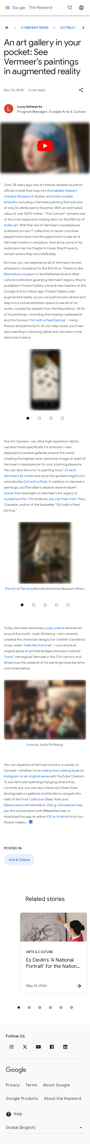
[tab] (18, 1007)
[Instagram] (11, 1047)
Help (14, 1114)
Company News (35, 27)
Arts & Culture (19, 860)
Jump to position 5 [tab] (68, 605)
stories (9, 493)
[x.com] (25, 1047)
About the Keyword (62, 1098)
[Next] (83, 27)
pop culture (55, 628)
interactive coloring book (60, 770)
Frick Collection (32, 799)
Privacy (13, 1085)
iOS (49, 816)
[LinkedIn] (65, 1047)
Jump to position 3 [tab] (51, 418)
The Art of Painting (19, 588)
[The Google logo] (16, 1070)
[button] (81, 90)
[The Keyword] (6, 27)
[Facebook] (52, 1047)
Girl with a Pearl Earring (47, 320)
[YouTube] (38, 1047)
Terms (31, 1085)
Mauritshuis (12, 274)
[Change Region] (45, 1127)
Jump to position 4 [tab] (62, 418)
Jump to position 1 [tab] (28, 418)
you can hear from (63, 499)
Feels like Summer (37, 645)
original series (39, 776)
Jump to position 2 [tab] (39, 418)
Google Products (22, 1098)
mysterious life (15, 499)
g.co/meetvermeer (68, 805)
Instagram (11, 776)
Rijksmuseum (14, 805)
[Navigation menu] (7, 7)
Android (62, 816)
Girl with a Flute (35, 481)
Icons (9, 657)
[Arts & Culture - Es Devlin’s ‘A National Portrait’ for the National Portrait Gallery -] (53, 953)
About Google (56, 1085)
